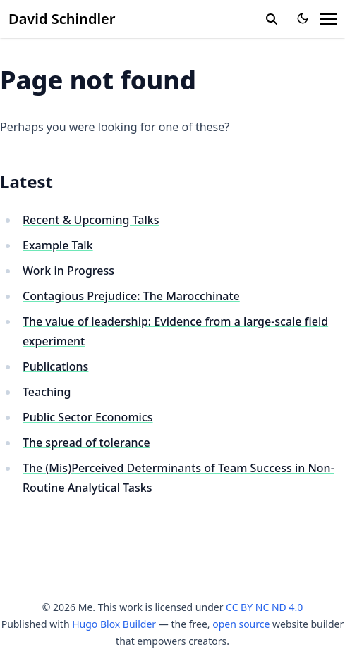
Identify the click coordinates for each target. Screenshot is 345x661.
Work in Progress (68, 270)
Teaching (47, 392)
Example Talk (58, 245)
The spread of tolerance (86, 442)
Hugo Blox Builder (114, 624)
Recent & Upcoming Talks (91, 220)
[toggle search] (272, 19)
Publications (55, 366)
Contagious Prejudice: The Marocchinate (131, 296)
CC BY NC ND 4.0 (264, 607)
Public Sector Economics (88, 417)
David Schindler (61, 18)
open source (241, 624)
